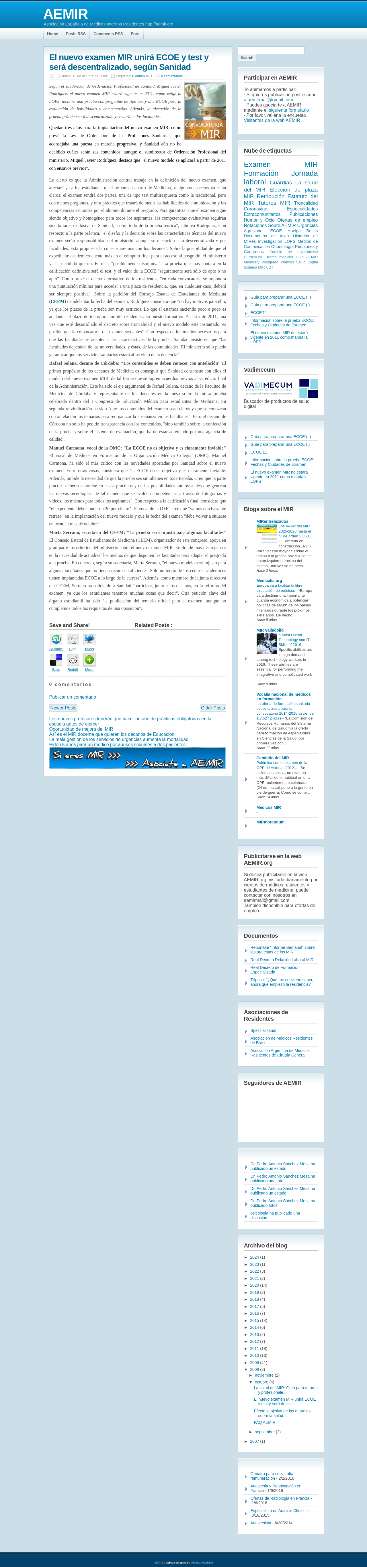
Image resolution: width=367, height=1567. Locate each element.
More (89, 669)
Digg (72, 649)
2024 (255, 1257)
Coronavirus (256, 208)
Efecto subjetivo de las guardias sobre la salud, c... (282, 1413)
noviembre (265, 1375)
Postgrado (269, 262)
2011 (255, 1348)
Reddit (72, 669)
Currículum (253, 257)
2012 (255, 1341)
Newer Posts (63, 707)
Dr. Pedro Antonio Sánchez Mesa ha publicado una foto (283, 1178)
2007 (255, 1441)
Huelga (294, 230)
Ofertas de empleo (297, 220)
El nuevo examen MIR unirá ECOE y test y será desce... (285, 1401)
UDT (269, 267)
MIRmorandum (271, 822)
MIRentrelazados (272, 521)
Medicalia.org (269, 580)
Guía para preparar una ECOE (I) (280, 305)
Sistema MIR (254, 267)
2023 (255, 1264)
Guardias (281, 183)
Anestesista (261, 1523)
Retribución (271, 196)
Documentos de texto (266, 236)
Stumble (56, 649)
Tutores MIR (274, 203)
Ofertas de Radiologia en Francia (280, 1498)
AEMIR (65, 14)
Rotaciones (255, 225)
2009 (255, 1362)
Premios (287, 262)
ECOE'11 (259, 312)
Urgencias (307, 225)
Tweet (89, 649)
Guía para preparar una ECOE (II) (281, 297)
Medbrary (251, 262)
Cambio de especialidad (294, 252)
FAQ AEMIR (264, 1422)
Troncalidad (306, 203)
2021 (255, 1278)
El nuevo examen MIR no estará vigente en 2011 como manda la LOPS (279, 337)
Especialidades (302, 208)
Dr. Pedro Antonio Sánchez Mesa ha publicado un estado (283, 1166)
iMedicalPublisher (202, 1562)
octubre (262, 1382)
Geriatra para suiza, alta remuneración (272, 1476)
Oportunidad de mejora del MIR (81, 729)
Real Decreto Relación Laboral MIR (282, 959)
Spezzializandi (263, 1030)
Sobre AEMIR (282, 225)
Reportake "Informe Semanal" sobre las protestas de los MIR (283, 949)
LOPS (289, 241)
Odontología (282, 246)
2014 (255, 1327)
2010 (255, 1355)
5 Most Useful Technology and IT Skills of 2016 (294, 640)
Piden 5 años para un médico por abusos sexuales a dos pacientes (117, 744)
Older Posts (213, 707)
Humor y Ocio (259, 220)
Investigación (270, 241)
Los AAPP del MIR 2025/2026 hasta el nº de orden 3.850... (295, 531)
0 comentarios (172, 76)
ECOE (276, 230)
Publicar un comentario (72, 697)
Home (52, 33)
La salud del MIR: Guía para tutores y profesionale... (285, 1390)
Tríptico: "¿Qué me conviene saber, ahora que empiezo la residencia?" (282, 982)
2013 (255, 1334)
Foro (135, 33)
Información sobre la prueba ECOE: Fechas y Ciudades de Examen (282, 322)
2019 (255, 1292)
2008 (255, 1369)
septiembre (265, 1432)
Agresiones (254, 230)
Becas (312, 230)
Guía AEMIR (307, 257)
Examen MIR (142, 76)
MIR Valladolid (270, 630)
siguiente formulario (289, 110)
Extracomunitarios (262, 214)
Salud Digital (307, 262)
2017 (255, 1306)
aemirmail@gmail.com (270, 99)
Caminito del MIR (273, 758)
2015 (255, 1320)
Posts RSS (76, 33)
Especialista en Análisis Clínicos (279, 1510)
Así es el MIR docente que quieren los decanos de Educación (112, 734)
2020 (255, 1285)
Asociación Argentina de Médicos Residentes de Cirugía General (280, 1052)
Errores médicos (279, 257)
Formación (261, 173)
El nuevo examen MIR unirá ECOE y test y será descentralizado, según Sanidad (129, 62)
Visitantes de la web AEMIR (272, 120)
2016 (255, 1313)
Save (56, 669)
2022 (255, 1271)
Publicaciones (304, 214)
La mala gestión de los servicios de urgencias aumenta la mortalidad (119, 739)
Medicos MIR (269, 807)
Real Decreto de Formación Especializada (275, 969)
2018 (255, 1299)
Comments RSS (108, 33)
